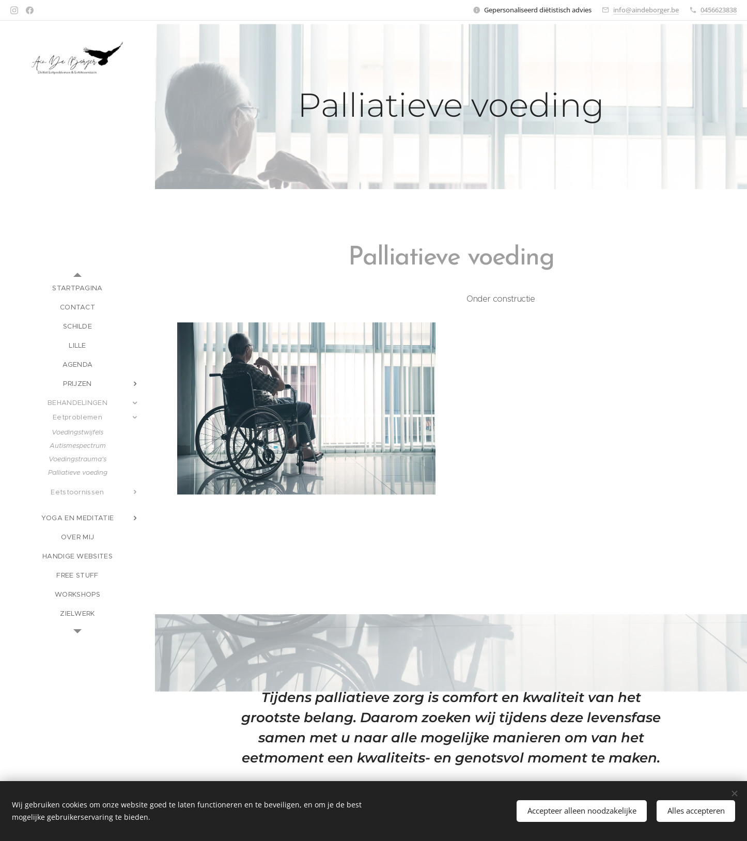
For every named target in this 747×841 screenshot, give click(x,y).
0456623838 (719, 9)
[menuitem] (77, 288)
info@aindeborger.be (646, 9)
